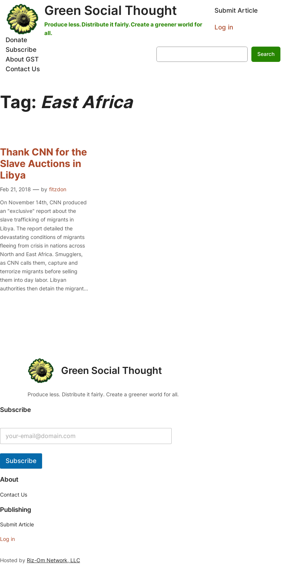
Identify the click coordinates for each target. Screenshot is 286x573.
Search (265, 54)
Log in (223, 27)
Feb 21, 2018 (15, 189)
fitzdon (57, 189)
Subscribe (21, 461)
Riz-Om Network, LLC (53, 560)
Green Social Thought (110, 10)
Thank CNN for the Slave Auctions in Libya (43, 164)
